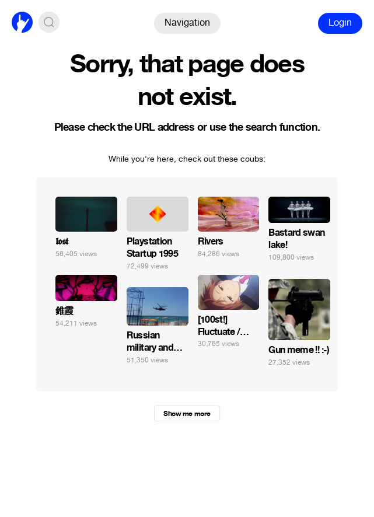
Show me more (186, 413)
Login (340, 22)
